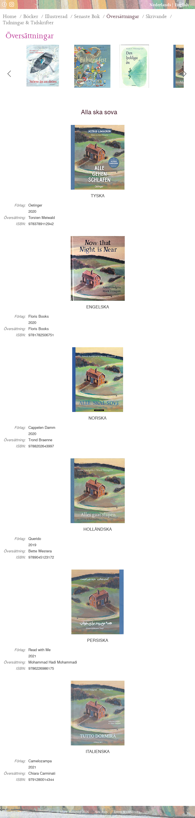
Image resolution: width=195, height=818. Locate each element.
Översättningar (122, 16)
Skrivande (156, 16)
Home (10, 16)
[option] (42, 66)
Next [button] (185, 74)
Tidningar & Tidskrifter (28, 23)
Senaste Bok (87, 16)
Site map (101, 812)
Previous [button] (12, 74)
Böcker (30, 16)
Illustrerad (56, 16)
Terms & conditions (127, 812)
